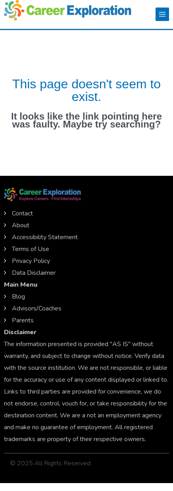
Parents (23, 320)
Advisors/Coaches (37, 308)
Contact (22, 213)
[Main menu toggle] (162, 14)
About (20, 225)
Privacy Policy (31, 261)
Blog (18, 296)
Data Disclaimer (34, 272)
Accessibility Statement (45, 237)
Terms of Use (30, 249)
